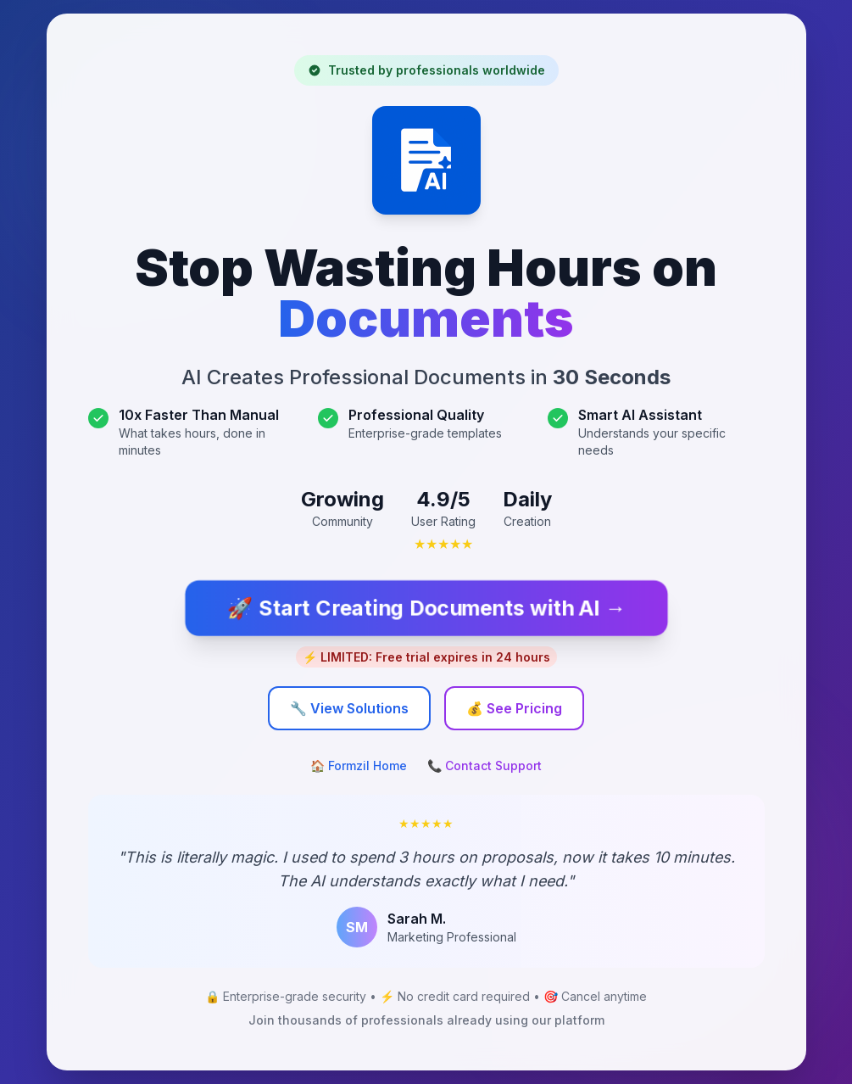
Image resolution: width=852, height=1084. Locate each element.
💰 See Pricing (514, 708)
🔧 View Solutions (349, 708)
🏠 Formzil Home (358, 765)
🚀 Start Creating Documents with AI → (426, 607)
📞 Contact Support (484, 765)
